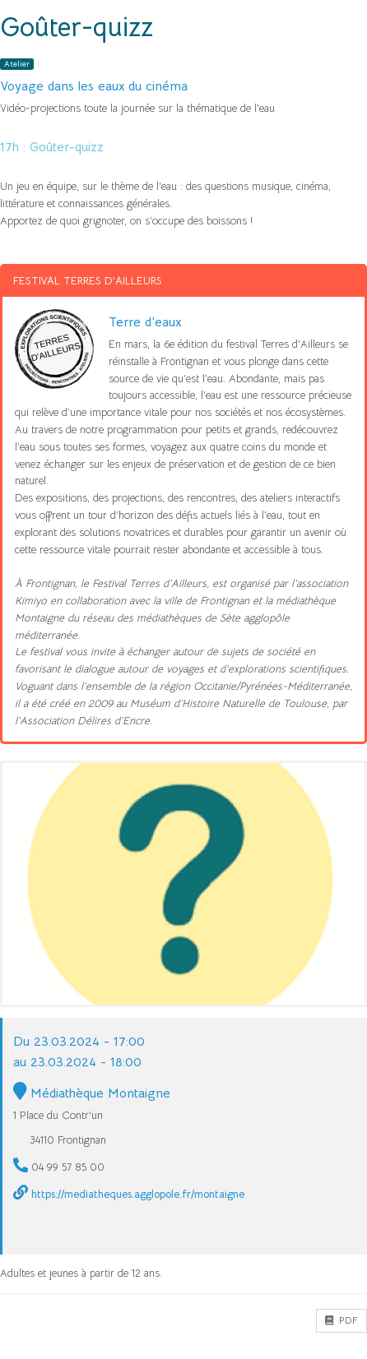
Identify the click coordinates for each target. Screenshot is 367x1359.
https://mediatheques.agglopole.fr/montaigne (137, 1194)
